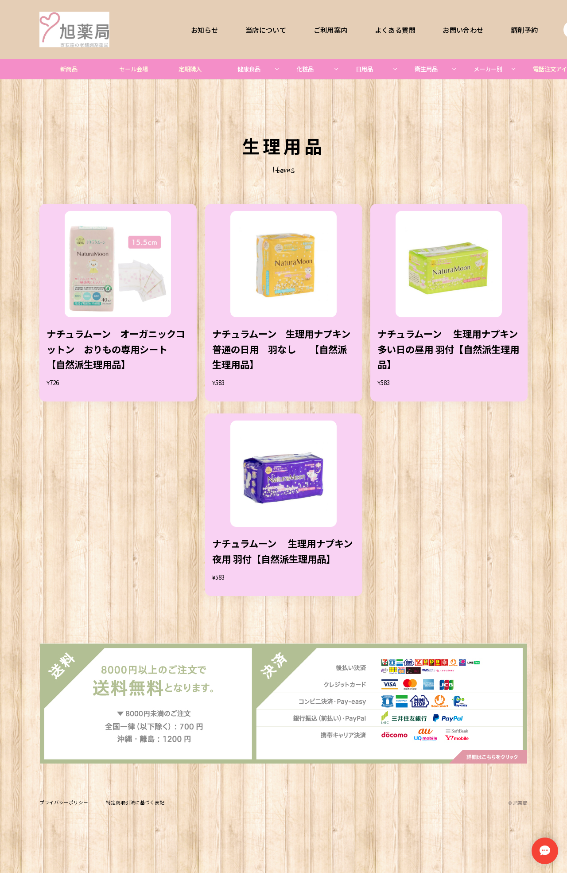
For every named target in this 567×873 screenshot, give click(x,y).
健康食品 (248, 69)
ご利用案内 (331, 29)
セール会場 (133, 69)
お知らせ (204, 29)
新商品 (69, 69)
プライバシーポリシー (63, 803)
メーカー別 (488, 69)
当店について (265, 29)
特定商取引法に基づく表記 (135, 803)
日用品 (364, 69)
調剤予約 (524, 29)
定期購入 (190, 69)
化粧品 (305, 69)
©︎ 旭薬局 (518, 802)
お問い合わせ (463, 29)
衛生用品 (426, 69)
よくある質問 (395, 29)
